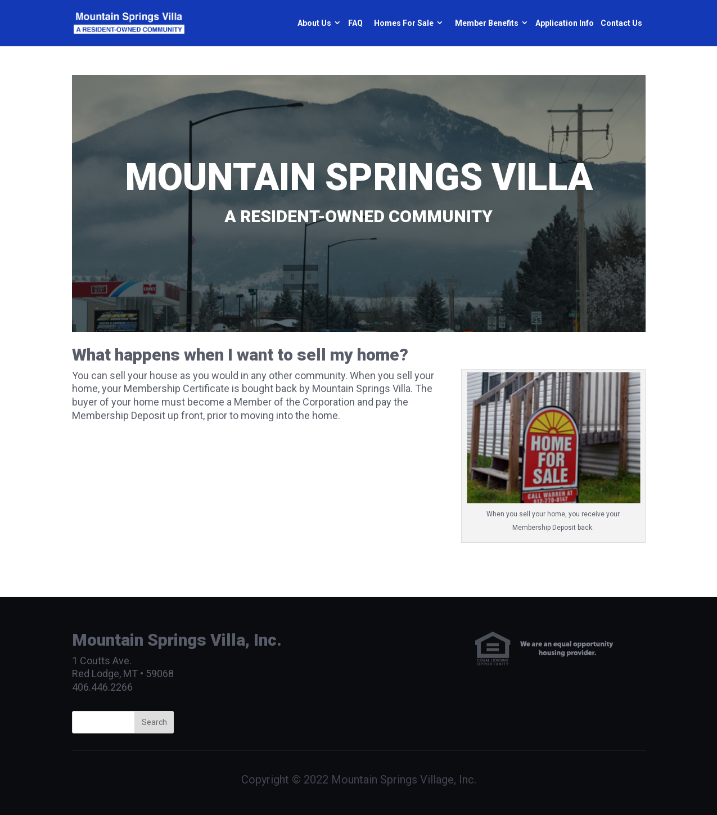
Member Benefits (486, 23)
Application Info (564, 23)
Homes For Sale (404, 23)
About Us (314, 23)
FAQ (355, 23)
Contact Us (621, 23)
